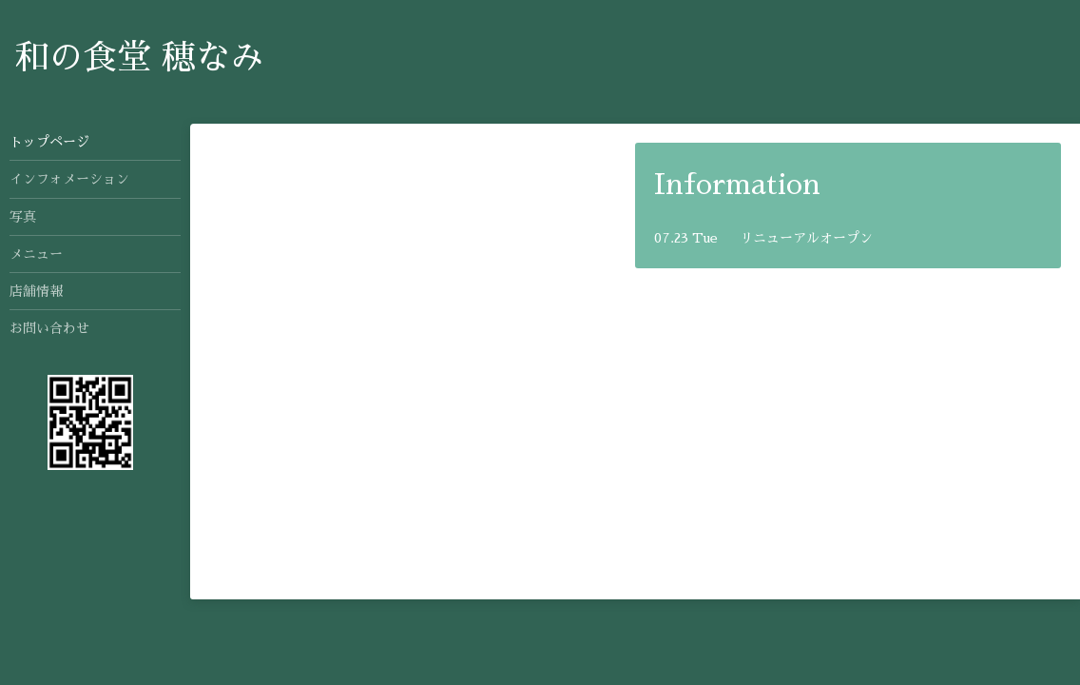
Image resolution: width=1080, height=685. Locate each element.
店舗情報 (36, 291)
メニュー (36, 254)
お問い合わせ (49, 328)
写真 (23, 217)
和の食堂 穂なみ (139, 58)
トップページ (49, 141)
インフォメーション (69, 179)
